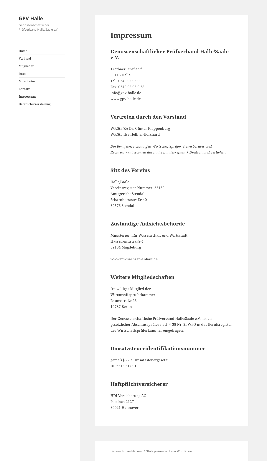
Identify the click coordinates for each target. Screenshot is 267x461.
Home (23, 51)
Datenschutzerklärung (35, 104)
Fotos (22, 74)
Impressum (27, 96)
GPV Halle (31, 18)
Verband (25, 58)
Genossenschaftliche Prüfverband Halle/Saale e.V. (159, 318)
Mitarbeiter (27, 81)
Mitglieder (26, 66)
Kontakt (24, 89)
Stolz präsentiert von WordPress (169, 451)
